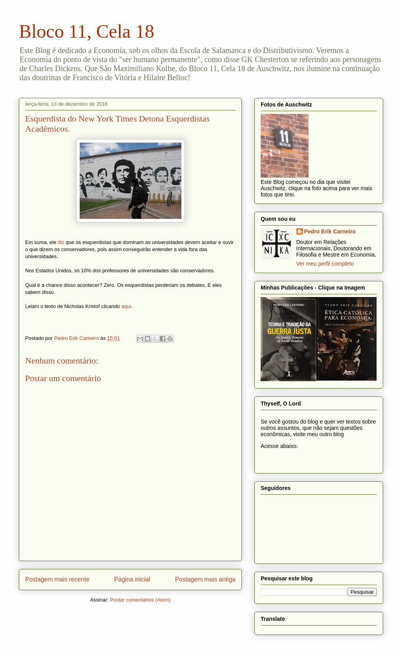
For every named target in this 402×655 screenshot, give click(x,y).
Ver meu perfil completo (325, 264)
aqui (126, 306)
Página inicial (132, 579)
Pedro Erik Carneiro (330, 231)
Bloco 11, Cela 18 (86, 31)
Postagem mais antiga (205, 579)
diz (61, 242)
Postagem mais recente (57, 579)
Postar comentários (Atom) (140, 600)
